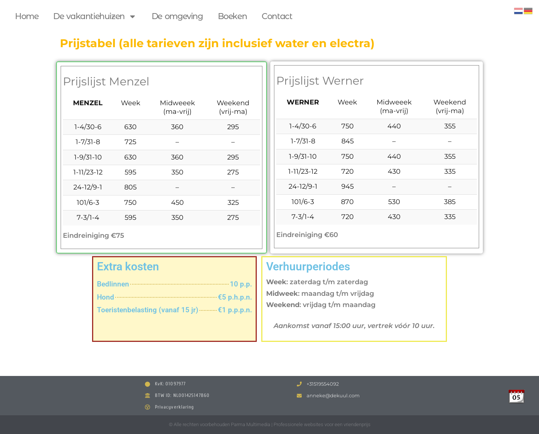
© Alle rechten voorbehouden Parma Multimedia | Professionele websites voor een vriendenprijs (270, 424)
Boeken (232, 16)
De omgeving (177, 16)
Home (26, 16)
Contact (277, 16)
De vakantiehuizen (94, 16)
